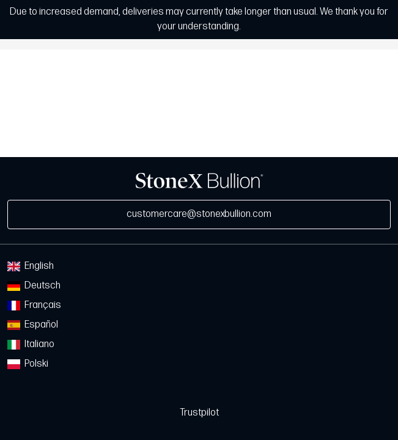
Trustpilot (199, 413)
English (30, 266)
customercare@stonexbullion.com (199, 214)
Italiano (30, 344)
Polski (27, 364)
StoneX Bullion (199, 181)
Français (34, 305)
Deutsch (34, 286)
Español (32, 325)
